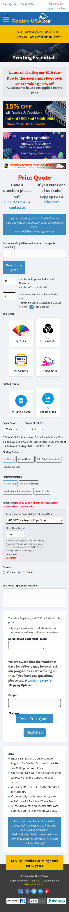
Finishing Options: (12, 476)
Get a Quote (10, 4)
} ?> (34, 520)
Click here (51, 202)
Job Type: (8, 313)
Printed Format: (11, 384)
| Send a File (26, 4)
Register (61, 8)
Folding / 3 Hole (41, 491)
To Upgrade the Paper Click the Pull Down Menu (29, 514)
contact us (17, 207)
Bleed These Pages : (15, 528)
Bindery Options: (12, 452)
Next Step (34, 732)
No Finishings (10, 483)
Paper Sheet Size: (35, 423)
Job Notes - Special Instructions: (20, 585)
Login (49, 8)
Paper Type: (30, 504)
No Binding (9, 459)
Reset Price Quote (14, 267)
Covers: (7, 567)
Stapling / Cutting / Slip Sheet (17, 491)
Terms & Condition (34, 884)
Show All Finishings (29, 483)
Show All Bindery (25, 459)
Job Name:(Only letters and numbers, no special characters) (29, 245)
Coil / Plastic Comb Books (48, 459)
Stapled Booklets (12, 466)
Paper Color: (9, 423)
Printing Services (44, 231)
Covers (11, 572)
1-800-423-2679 (54, 4)
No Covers (28, 572)
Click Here (11, 557)
